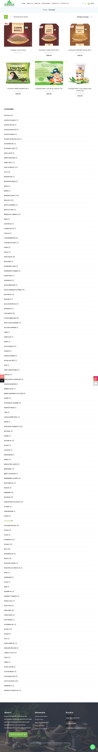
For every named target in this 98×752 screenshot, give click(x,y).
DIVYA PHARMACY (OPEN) (12, 290)
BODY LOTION (8, 210)
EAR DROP (7, 299)
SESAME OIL (8, 591)
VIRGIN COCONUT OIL (11, 690)
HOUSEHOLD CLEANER (11, 403)
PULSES (6, 544)
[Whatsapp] (92, 747)
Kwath (6, 445)
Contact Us (64, 3)
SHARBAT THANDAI (10, 596)
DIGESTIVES (8, 276)
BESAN (6, 191)
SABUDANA (8, 577)
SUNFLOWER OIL (9, 643)
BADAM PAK (8, 177)
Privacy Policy (39, 719)
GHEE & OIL (7, 337)
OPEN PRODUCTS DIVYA (12, 502)
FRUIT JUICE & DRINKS (11, 323)
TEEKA (6, 662)
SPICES (6, 629)
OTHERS (6, 507)
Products (55, 3)
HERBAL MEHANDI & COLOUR (13, 393)
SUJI (5, 639)
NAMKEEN (7, 492)
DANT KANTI (8, 257)
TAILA (6, 657)
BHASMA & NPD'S (10, 196)
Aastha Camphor (10, 120)
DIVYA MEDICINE (9, 285)
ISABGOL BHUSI (9, 408)
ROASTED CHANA (10, 563)
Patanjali (7, 521)
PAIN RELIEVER (8, 511)
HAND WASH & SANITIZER (12, 379)
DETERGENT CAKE (10, 266)
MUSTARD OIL (8, 483)
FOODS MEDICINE (10, 318)
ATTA (6, 172)
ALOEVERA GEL (9, 144)
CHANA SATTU (9, 229)
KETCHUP (7, 431)
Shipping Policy (39, 726)
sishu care (7, 606)
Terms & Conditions (41, 729)
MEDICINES (7, 469)
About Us (30, 3)
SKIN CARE (7, 610)
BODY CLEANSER (9, 205)
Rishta (6, 558)
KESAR (6, 422)
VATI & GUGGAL (9, 681)
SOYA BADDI (8, 620)
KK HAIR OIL (8, 441)
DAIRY (6, 247)
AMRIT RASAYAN (9, 158)
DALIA (6, 252)
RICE (5, 549)
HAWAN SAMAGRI (10, 384)
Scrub (6, 582)
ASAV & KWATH (9, 167)
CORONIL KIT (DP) (10, 243)
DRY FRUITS (8, 294)
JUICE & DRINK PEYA (10, 417)
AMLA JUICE (8, 153)
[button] (91, 3)
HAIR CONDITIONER (10, 370)
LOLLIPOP (7, 450)
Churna (6, 233)
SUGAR (6, 634)
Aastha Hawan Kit (10, 130)
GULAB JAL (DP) (9, 360)
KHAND (6, 436)
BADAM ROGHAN (9, 181)
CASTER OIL (8, 224)
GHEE (5, 332)
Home (23, 3)
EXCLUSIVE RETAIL (10, 304)
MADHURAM (8, 455)
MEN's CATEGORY (10, 474)
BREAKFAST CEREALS (11, 214)
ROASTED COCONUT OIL (12, 568)
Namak (6, 488)
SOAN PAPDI (8, 615)
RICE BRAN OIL (8, 554)
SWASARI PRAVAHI (10, 648)
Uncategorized (9, 676)
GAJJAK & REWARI (10, 327)
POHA (6, 535)
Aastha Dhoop (9, 125)
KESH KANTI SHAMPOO (11, 426)
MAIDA (6, 459)
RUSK (6, 573)
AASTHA (7, 115)
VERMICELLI (8, 686)
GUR (5, 365)
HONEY (6, 398)
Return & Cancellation (41, 722)
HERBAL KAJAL (8, 389)
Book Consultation (18, 735)
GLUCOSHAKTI (9, 346)
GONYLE (6, 351)
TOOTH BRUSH (9, 672)
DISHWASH (7, 280)
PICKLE (6, 530)
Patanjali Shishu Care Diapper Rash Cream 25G (79, 90)
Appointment (46, 3)
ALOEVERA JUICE (9, 148)
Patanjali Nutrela (10, 525)
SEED (5, 587)
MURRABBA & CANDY (11, 478)
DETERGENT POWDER (11, 271)
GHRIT (6, 342)
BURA (6, 219)
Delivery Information (41, 716)
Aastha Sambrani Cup (12, 139)
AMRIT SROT (8, 163)
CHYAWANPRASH (10, 238)
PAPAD (6, 516)
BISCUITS (7, 200)
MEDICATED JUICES (10, 464)
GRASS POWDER (9, 356)
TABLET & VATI (9, 653)
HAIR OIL (7, 375)
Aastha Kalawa (9, 134)
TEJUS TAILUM (8, 667)
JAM (5, 412)
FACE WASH (8, 313)
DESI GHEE (7, 261)
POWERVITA (8, 540)
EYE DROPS (7, 309)
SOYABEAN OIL (9, 624)
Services (37, 3)
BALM (6, 186)
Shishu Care (8, 601)
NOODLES (7, 497)
